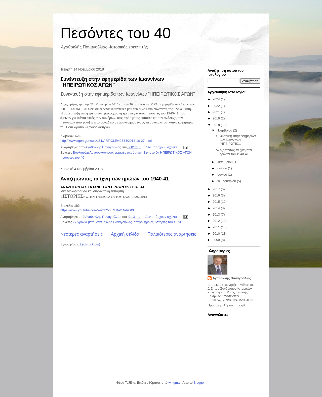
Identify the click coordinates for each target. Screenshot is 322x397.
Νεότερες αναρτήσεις (81, 234)
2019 (217, 118)
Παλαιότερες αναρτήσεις (171, 234)
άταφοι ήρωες (143, 222)
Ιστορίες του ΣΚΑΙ (168, 222)
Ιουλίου (222, 168)
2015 (217, 202)
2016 (217, 195)
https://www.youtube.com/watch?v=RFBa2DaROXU (97, 210)
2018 (217, 125)
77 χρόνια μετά (84, 222)
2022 (217, 106)
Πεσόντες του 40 (115, 33)
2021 (217, 112)
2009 (217, 240)
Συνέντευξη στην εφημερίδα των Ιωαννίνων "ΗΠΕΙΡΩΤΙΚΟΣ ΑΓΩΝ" (112, 82)
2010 (217, 233)
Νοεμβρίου (225, 130)
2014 (217, 208)
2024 (217, 99)
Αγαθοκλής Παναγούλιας (114, 222)
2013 (217, 214)
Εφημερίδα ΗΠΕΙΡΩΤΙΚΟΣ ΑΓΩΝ (167, 152)
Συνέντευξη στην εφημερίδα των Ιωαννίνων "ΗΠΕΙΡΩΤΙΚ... (236, 140)
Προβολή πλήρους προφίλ (227, 305)
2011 (217, 227)
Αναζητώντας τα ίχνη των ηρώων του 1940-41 (114, 178)
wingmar (174, 382)
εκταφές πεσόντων (128, 152)
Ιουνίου (222, 174)
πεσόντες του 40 (72, 157)
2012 (217, 221)
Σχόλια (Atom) (90, 244)
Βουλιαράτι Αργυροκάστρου (93, 152)
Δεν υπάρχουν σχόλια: (162, 147)
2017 (217, 189)
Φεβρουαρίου (227, 181)
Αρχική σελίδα (125, 234)
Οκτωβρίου (225, 162)
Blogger (199, 382)
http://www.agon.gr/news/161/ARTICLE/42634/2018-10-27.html (106, 141)
